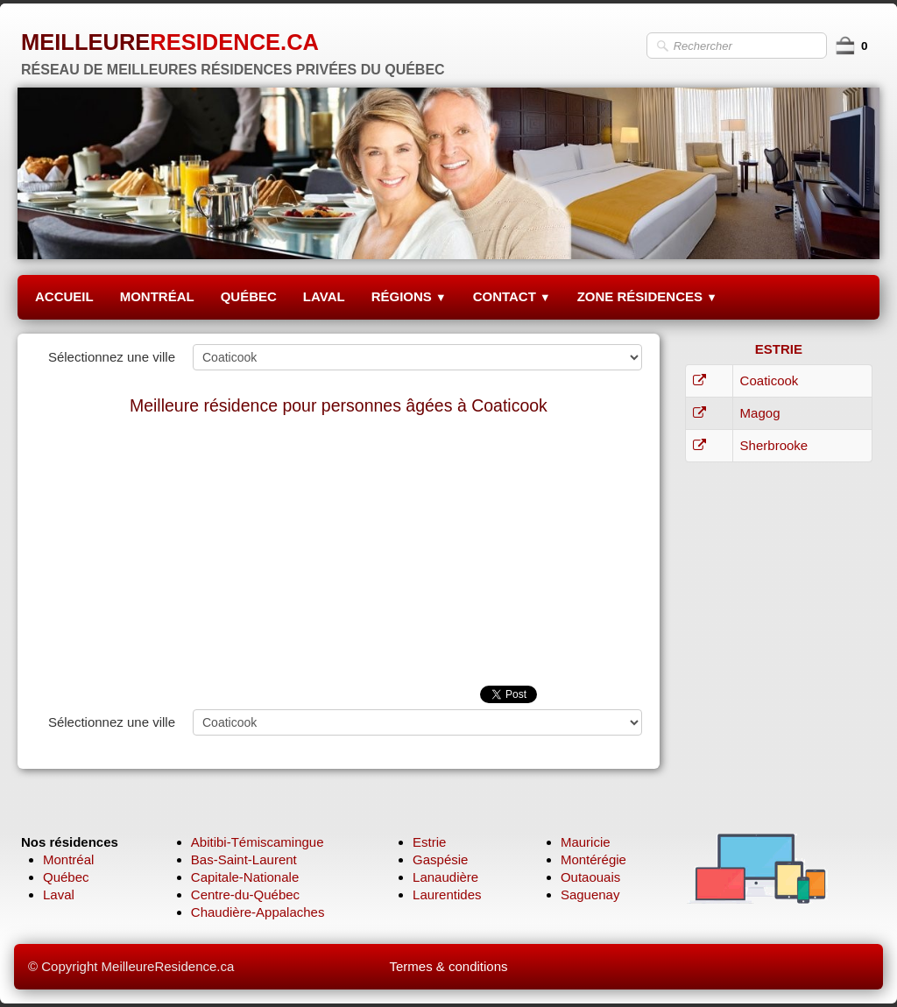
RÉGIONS (409, 296)
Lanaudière (445, 877)
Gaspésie (440, 859)
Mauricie (586, 841)
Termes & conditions (448, 966)
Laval (58, 894)
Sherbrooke (774, 445)
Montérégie (593, 859)
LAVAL (324, 296)
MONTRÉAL (157, 296)
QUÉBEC (249, 296)
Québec (66, 877)
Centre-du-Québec (245, 894)
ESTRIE (778, 349)
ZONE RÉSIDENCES (647, 296)
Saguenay (590, 894)
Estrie (429, 841)
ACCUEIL (64, 296)
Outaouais (590, 877)
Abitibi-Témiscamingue (257, 841)
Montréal (68, 859)
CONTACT (512, 296)
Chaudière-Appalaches (258, 912)
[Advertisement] (338, 554)
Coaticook (769, 380)
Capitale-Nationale (245, 877)
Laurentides (447, 894)
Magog (760, 412)
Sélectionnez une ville (111, 356)
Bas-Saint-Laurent (244, 859)
